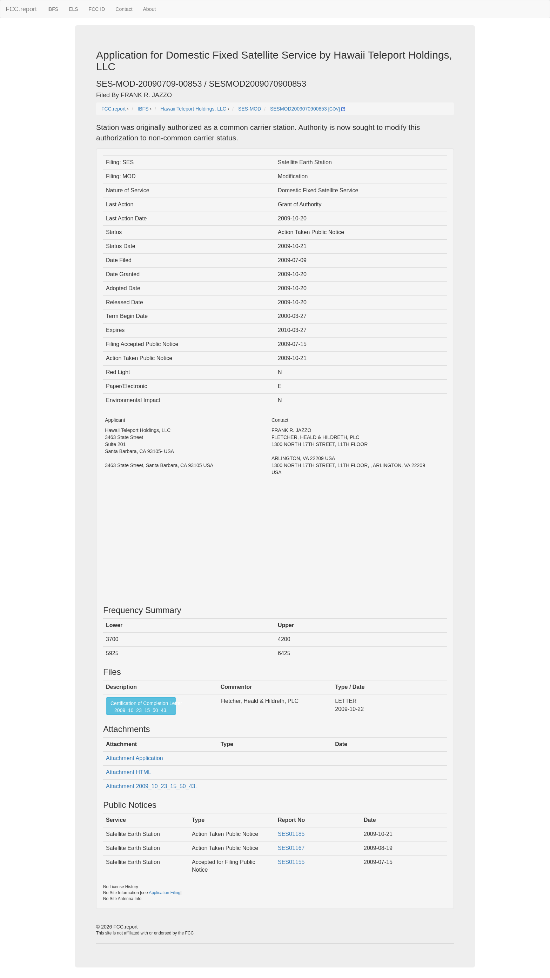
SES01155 (291, 862)
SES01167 (291, 848)
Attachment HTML (128, 772)
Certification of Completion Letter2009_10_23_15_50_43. (143, 706)
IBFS (52, 9)
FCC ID (97, 9)
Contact (123, 9)
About (149, 9)
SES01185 (291, 834)
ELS (73, 9)
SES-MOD (249, 109)
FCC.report (21, 9)
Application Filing (164, 892)
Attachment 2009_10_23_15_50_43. (151, 786)
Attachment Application (134, 758)
